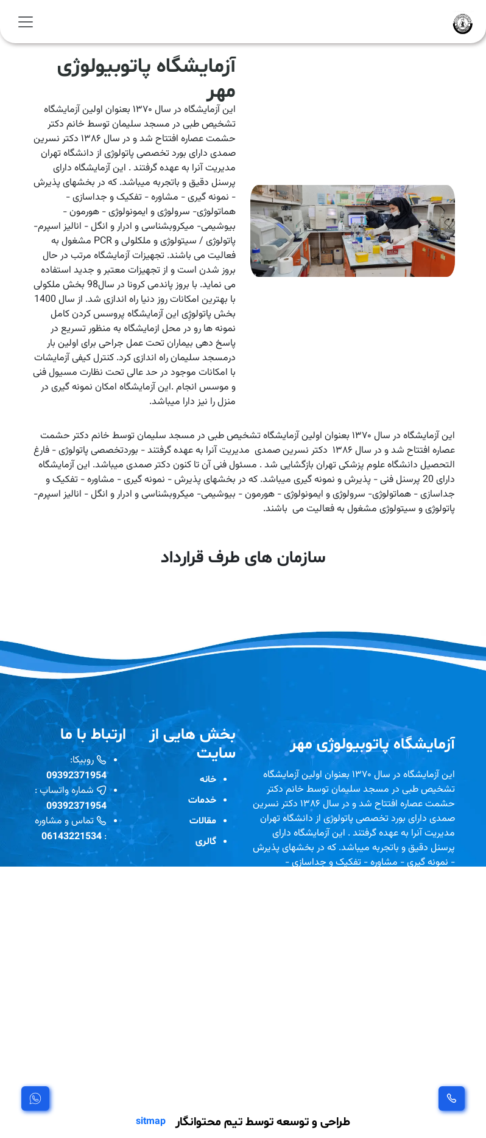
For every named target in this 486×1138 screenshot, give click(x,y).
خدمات (202, 799)
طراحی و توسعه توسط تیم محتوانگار (262, 1121)
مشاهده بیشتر (285, 1087)
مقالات (202, 820)
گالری (205, 840)
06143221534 (71, 835)
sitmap (151, 1121)
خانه (208, 778)
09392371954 (76, 775)
